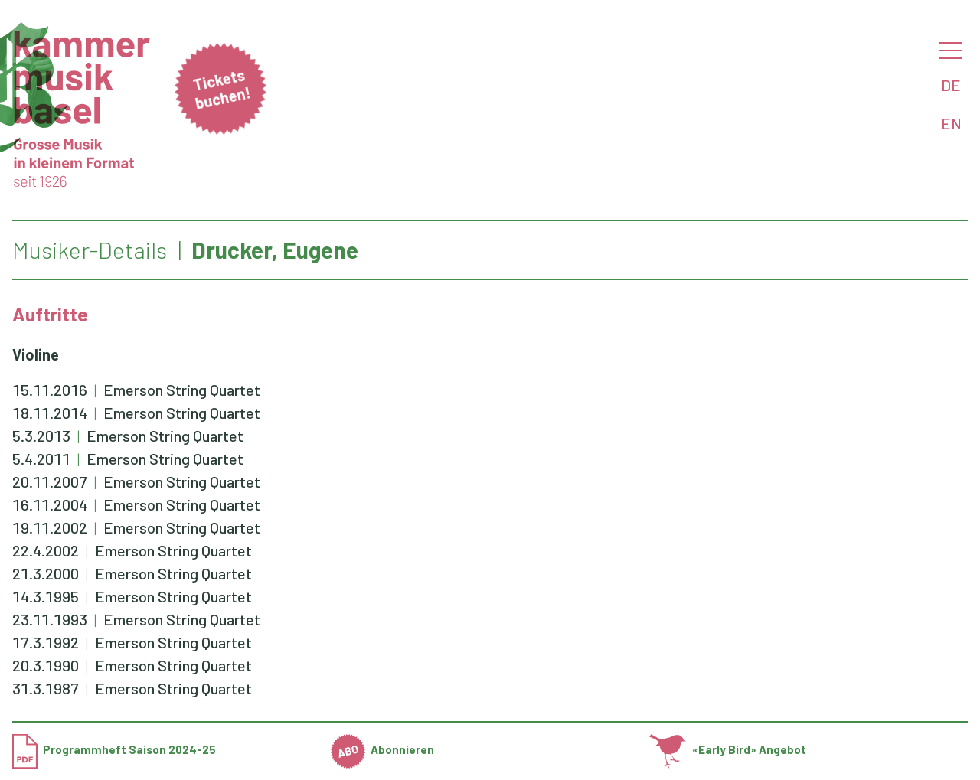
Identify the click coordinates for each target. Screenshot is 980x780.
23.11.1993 (49, 619)
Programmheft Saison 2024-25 (114, 749)
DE (951, 85)
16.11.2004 (49, 504)
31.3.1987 (45, 688)
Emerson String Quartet (181, 389)
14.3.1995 (45, 596)
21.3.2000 (45, 573)
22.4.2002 (45, 550)
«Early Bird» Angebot (727, 749)
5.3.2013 (41, 435)
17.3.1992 (45, 642)
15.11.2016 (49, 389)
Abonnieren (383, 749)
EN (951, 123)
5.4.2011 (41, 458)
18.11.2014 (49, 412)
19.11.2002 (49, 527)
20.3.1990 (45, 665)
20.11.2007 (49, 481)
